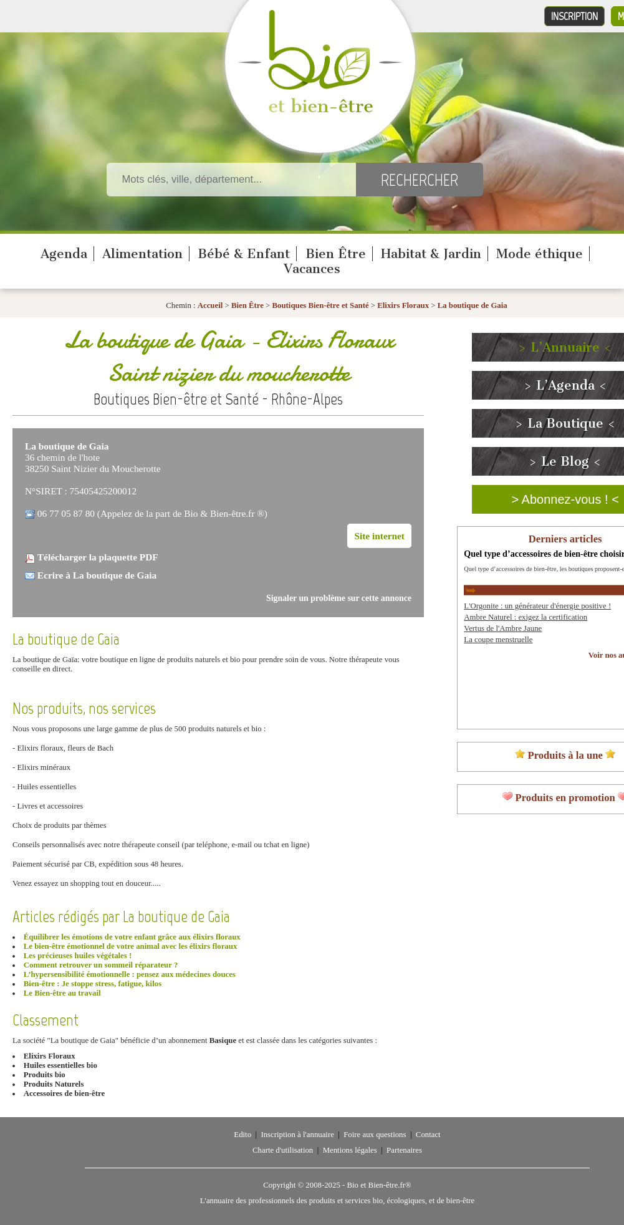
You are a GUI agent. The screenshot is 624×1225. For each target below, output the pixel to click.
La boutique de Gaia (472, 305)
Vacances (312, 268)
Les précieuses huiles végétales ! (78, 955)
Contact (428, 1134)
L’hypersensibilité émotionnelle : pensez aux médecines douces (130, 974)
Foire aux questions (374, 1134)
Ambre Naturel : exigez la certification (525, 617)
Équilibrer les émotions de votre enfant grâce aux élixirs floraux (132, 937)
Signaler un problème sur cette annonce (338, 598)
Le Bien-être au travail (62, 993)
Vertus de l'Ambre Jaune (503, 628)
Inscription (574, 16)
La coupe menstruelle (498, 639)
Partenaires (404, 1150)
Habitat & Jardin (431, 253)
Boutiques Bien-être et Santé (320, 305)
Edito (242, 1134)
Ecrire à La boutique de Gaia (96, 575)
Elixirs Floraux (403, 305)
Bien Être (335, 253)
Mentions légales (350, 1150)
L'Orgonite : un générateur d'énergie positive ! (537, 606)
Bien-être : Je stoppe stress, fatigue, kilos (92, 983)
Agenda (64, 253)
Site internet (379, 536)
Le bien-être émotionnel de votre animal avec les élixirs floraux (131, 946)
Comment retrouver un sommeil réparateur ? (101, 965)
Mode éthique (539, 253)
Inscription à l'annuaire (297, 1134)
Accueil (210, 305)
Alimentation (142, 253)
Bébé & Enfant (244, 253)
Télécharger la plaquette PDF (97, 557)
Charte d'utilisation (282, 1150)
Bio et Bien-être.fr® (379, 1185)
